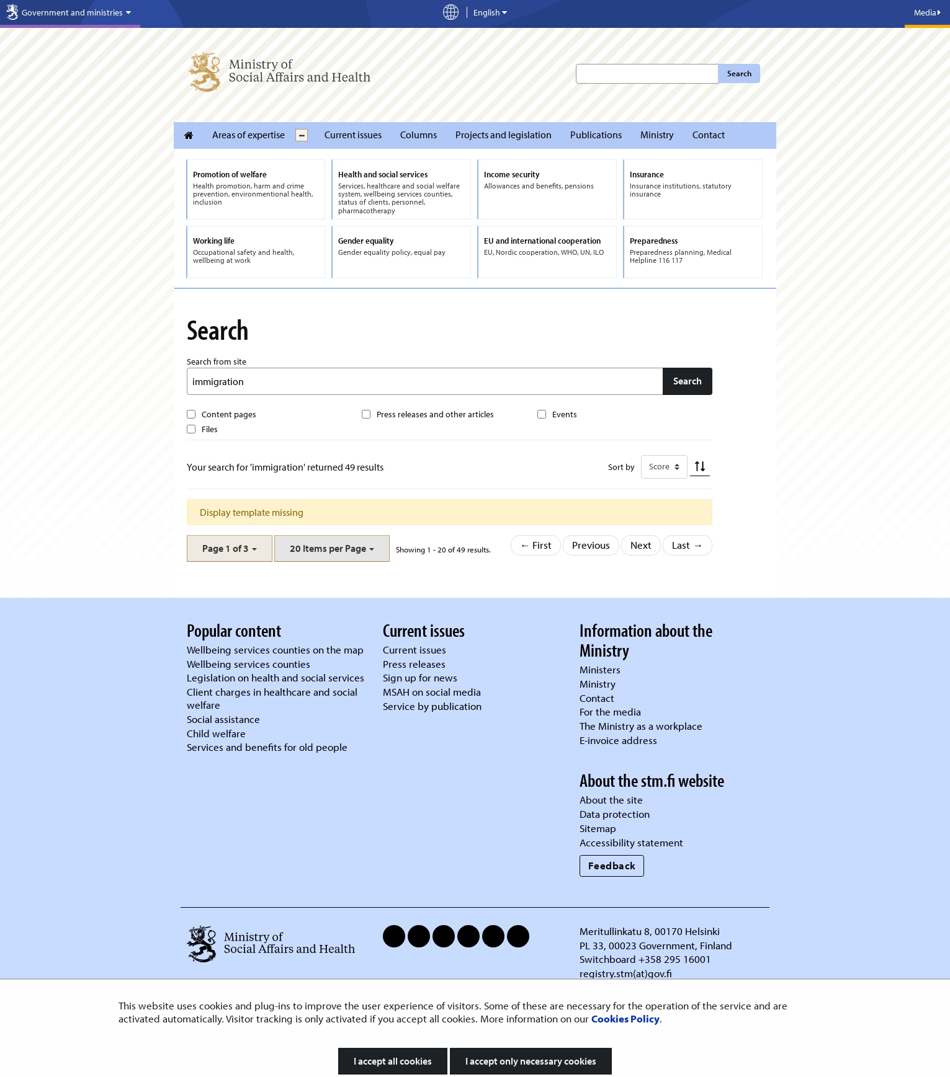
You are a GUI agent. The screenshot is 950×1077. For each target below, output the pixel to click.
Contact (708, 134)
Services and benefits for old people (267, 746)
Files (210, 429)
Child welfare (216, 733)
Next (641, 544)
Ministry (657, 134)
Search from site (216, 361)
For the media (610, 711)
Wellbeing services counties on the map (275, 649)
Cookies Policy (625, 1018)
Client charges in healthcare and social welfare (272, 698)
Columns (418, 134)
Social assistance (223, 718)
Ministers (600, 669)
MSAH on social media (432, 691)
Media (927, 12)
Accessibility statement (631, 842)
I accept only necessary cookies (530, 1061)
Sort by (621, 467)
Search (739, 73)
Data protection (615, 813)
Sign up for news (420, 677)
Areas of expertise (248, 134)
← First (536, 544)
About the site (611, 799)
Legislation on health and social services (275, 677)
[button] (229, 548)
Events (564, 414)
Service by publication (432, 705)
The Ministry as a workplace (641, 725)
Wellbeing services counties (248, 663)
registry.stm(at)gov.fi (627, 973)
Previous (591, 544)
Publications (596, 134)
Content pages (229, 414)
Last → (687, 544)
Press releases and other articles (435, 414)
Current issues (353, 134)
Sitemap (598, 828)
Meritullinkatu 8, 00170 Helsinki (650, 930)
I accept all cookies (393, 1061)
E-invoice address (618, 740)
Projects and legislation (503, 134)
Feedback (612, 865)
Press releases (414, 663)
